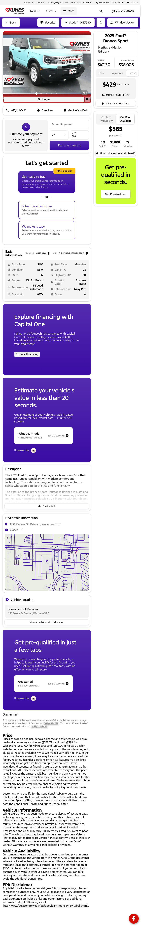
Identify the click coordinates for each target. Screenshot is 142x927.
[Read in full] (47, 506)
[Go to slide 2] (41, 94)
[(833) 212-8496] (16, 110)
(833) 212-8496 (39, 726)
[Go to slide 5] (56, 94)
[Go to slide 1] (36, 94)
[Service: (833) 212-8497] (34, 3)
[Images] (44, 99)
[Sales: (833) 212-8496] (81, 3)
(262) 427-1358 (50, 723)
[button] (9, 64)
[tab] (101, 73)
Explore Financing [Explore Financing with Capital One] (27, 354)
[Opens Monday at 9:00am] (110, 3)
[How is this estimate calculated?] (116, 153)
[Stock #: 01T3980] (78, 22)
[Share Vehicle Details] (101, 22)
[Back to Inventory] (11, 22)
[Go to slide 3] (46, 94)
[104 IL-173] (132, 3)
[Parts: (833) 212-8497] (58, 3)
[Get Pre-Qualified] (76, 110)
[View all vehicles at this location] (47, 622)
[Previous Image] (7, 64)
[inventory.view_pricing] (116, 103)
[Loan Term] (59, 135)
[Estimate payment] (69, 145)
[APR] (79, 135)
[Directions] (45, 110)
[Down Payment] (69, 124)
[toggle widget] (134, 919)
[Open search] (101, 11)
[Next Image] (85, 64)
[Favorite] (48, 22)
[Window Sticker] (122, 22)
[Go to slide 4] (51, 94)
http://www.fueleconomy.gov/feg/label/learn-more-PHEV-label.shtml (45, 905)
